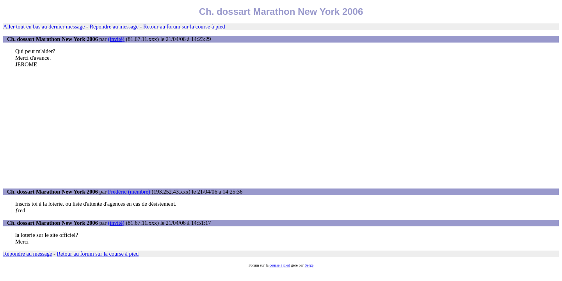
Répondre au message (113, 26)
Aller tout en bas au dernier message (44, 26)
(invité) (116, 39)
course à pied (279, 265)
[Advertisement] (281, 128)
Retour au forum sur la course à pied (184, 26)
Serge (309, 265)
